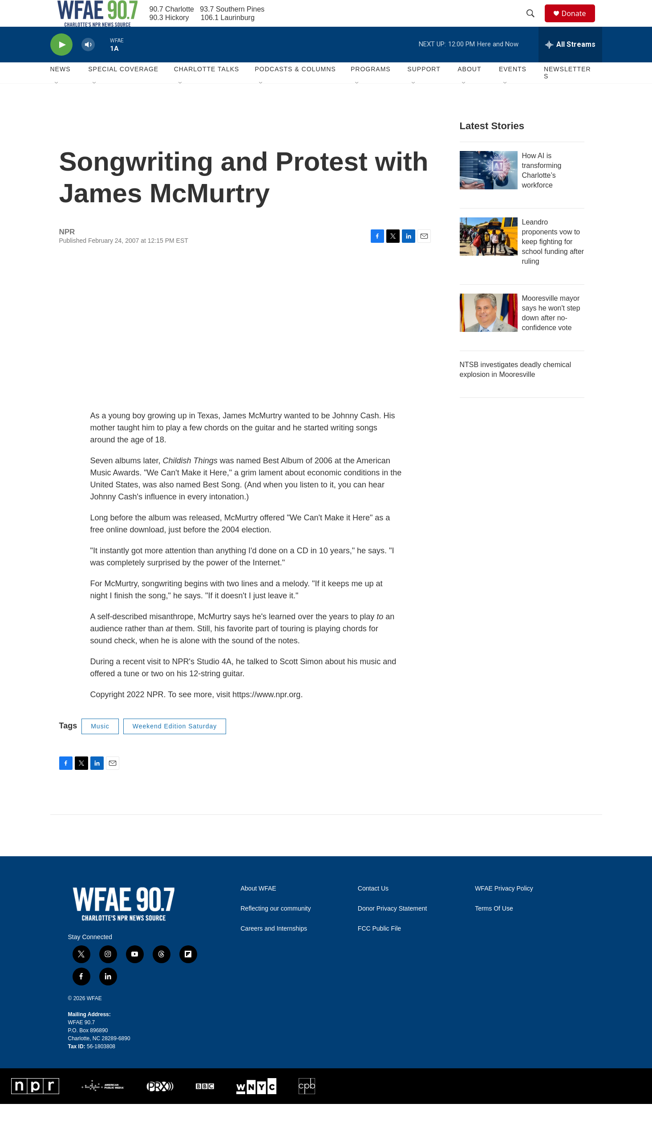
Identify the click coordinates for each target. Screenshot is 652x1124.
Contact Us (373, 908)
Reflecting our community (276, 928)
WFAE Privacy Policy (504, 908)
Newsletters (567, 93)
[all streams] (570, 64)
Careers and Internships (274, 948)
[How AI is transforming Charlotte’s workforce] (489, 190)
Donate (579, 23)
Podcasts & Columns (295, 89)
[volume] (88, 65)
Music (100, 746)
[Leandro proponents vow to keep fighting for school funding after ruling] (489, 256)
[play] (61, 65)
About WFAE (258, 908)
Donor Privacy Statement (392, 928)
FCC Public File (379, 948)
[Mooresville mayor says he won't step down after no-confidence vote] (489, 333)
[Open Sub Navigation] (57, 103)
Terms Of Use (494, 928)
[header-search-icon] (534, 24)
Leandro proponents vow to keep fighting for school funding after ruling (553, 261)
